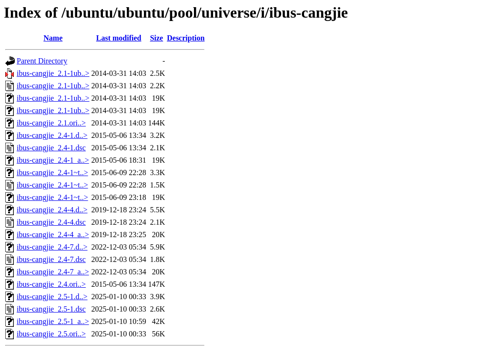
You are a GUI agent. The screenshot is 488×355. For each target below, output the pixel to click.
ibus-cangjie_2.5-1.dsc (51, 309)
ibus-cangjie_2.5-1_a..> (53, 321)
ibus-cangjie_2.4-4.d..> (52, 210)
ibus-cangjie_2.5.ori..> (51, 334)
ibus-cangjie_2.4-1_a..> (53, 160)
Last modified (119, 38)
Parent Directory (42, 61)
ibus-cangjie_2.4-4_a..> (53, 234)
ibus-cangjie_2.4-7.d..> (52, 247)
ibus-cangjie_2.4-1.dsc (51, 148)
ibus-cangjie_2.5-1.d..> (52, 296)
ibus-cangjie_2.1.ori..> (51, 123)
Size (156, 38)
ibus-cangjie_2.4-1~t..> (52, 172)
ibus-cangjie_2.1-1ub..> (53, 73)
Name (52, 38)
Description (185, 38)
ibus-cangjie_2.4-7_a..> (53, 272)
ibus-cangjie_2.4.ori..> (51, 284)
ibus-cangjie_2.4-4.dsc (51, 222)
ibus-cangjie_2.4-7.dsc (51, 259)
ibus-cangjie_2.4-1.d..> (52, 135)
